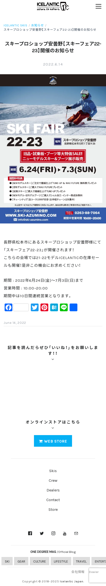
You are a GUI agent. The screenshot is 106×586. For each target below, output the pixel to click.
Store (53, 509)
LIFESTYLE (61, 561)
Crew (53, 480)
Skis (53, 470)
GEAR (21, 561)
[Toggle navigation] (98, 7)
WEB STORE (53, 441)
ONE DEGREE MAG (53, 551)
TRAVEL (81, 561)
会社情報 (77, 571)
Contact (53, 499)
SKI (7, 561)
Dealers (53, 490)
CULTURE (39, 561)
